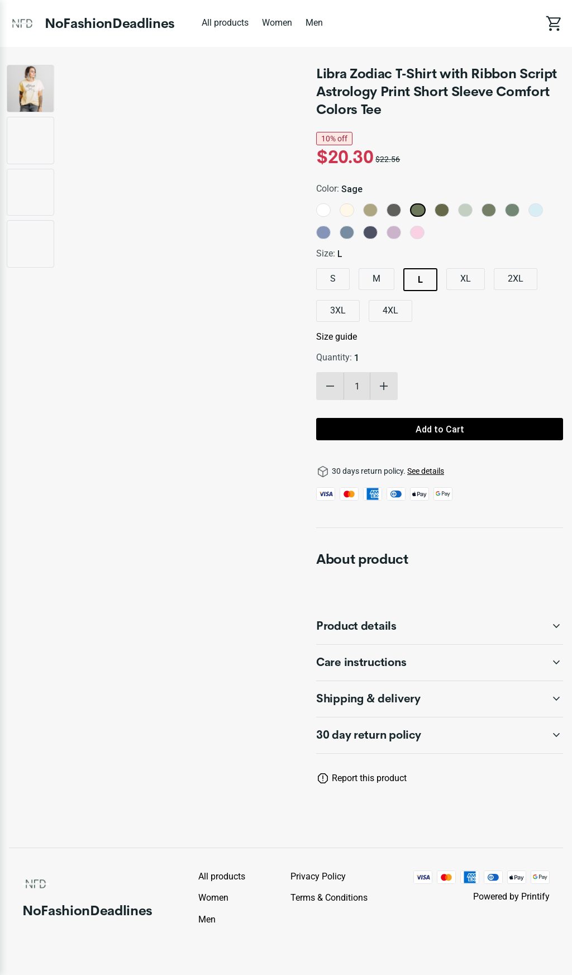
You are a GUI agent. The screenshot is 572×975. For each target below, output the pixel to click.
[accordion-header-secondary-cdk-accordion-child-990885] (439, 663)
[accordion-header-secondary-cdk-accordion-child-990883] (439, 735)
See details (425, 471)
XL (465, 278)
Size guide (336, 336)
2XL (515, 278)
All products (225, 22)
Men (314, 22)
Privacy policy (318, 876)
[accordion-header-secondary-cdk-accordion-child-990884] (439, 626)
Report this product (369, 778)
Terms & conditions (329, 897)
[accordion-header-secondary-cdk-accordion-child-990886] (439, 699)
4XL (390, 310)
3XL (338, 310)
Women (277, 22)
